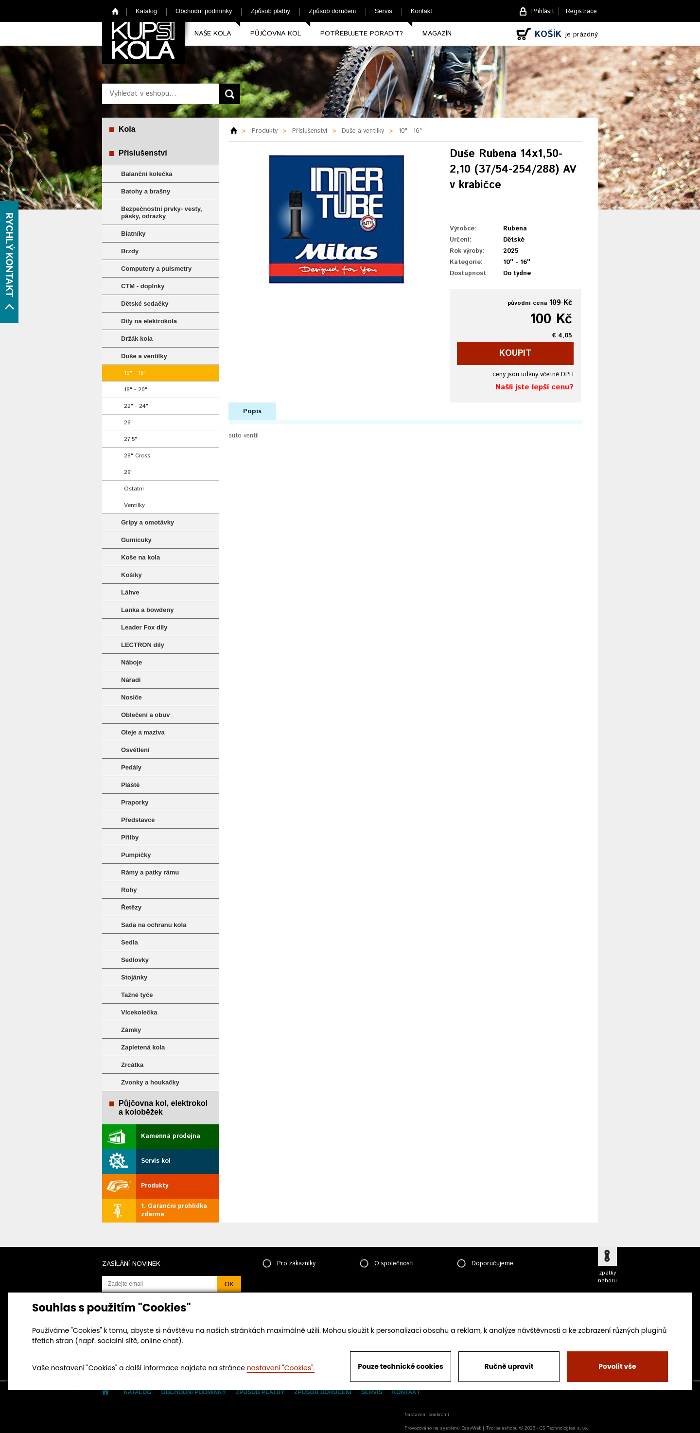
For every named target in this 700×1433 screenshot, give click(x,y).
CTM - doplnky (143, 286)
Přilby (130, 837)
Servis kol (156, 1161)
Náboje (131, 662)
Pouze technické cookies (400, 1366)
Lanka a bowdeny (147, 609)
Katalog (146, 11)
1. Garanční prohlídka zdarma (174, 1210)
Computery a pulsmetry (156, 268)
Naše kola (212, 33)
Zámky (131, 1029)
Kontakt (421, 11)
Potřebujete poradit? (361, 33)
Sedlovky (135, 959)
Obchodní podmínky (203, 11)
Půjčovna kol (275, 33)
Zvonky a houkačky (150, 1082)
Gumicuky (136, 539)
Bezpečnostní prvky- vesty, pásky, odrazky (161, 212)
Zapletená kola (143, 1047)
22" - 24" (136, 406)
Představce (138, 819)
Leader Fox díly (144, 627)
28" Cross (137, 456)
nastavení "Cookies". (281, 1368)
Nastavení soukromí (426, 1414)
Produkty (154, 1185)
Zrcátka (132, 1064)
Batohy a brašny (145, 191)
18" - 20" (135, 389)
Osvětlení (135, 749)
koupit (515, 353)
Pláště (130, 784)
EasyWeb (471, 1428)
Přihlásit (542, 11)
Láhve (130, 592)
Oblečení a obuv (145, 714)
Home (115, 11)
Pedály (131, 767)
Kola (127, 129)
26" (128, 423)
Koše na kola (140, 557)
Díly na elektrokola (149, 321)
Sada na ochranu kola (153, 924)
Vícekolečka (139, 1012)
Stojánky (134, 977)
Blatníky (133, 233)
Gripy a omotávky (147, 522)
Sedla (129, 942)
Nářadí (130, 679)
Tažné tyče (137, 994)
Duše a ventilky (144, 356)
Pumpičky (136, 854)
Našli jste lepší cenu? (534, 387)
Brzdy (130, 251)
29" (128, 472)
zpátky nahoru (607, 1277)
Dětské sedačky (145, 303)
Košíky (131, 574)
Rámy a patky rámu (150, 872)
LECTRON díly (142, 644)
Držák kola (137, 338)
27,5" (130, 439)
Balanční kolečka (147, 173)
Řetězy (131, 907)
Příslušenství (143, 153)
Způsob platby (270, 11)
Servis (383, 11)
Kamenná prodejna (170, 1136)
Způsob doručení (332, 11)
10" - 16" (135, 373)
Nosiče (131, 697)
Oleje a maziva (143, 732)
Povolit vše (617, 1366)
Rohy (129, 889)
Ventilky (134, 505)
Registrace (581, 11)
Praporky (134, 802)
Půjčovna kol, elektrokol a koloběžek (163, 1107)
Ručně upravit (508, 1366)
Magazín (437, 33)
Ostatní (134, 489)
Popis (252, 411)
